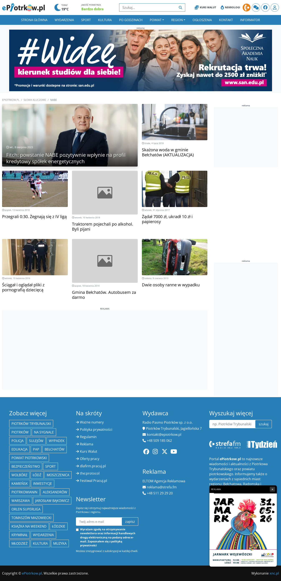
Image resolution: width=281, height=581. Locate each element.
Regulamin (88, 436)
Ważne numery (92, 422)
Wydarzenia (64, 20)
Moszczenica (58, 475)
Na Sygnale (44, 432)
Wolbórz (19, 475)
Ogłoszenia (202, 20)
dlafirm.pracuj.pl (93, 466)
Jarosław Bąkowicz (52, 500)
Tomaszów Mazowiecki (31, 517)
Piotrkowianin (24, 492)
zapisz (130, 521)
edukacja (19, 449)
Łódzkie (58, 526)
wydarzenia (43, 535)
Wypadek (56, 440)
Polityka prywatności (96, 429)
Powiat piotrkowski (29, 458)
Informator (250, 20)
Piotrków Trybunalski (31, 423)
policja (17, 440)
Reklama (86, 444)
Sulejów (36, 440)
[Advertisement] (104, 339)
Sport (86, 20)
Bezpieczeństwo (25, 466)
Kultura (105, 20)
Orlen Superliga (25, 509)
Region (177, 20)
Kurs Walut (205, 7)
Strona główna (34, 20)
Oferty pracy (89, 458)
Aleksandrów (55, 492)
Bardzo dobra (92, 9)
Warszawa (20, 500)
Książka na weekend (29, 526)
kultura (40, 543)
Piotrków (20, 432)
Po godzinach (130, 20)
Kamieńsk (19, 483)
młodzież (19, 543)
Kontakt (226, 20)
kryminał (19, 535)
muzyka (60, 543)
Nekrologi (230, 7)
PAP (36, 449)
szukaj (263, 424)
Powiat (155, 20)
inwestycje (42, 483)
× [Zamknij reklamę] (272, 489)
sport (50, 466)
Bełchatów (54, 449)
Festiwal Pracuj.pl (93, 480)
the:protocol (90, 473)
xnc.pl (274, 573)
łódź (37, 475)
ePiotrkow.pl (10, 100)
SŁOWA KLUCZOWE (35, 100)
